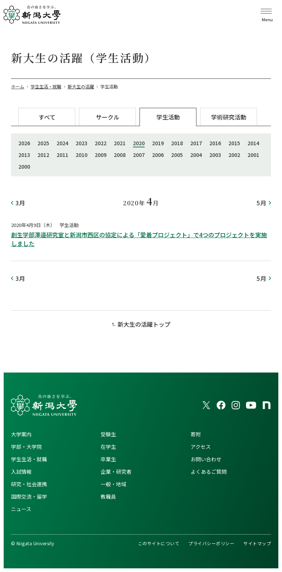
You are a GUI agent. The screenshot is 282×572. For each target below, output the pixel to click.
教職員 (108, 496)
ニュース (21, 509)
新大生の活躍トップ (144, 324)
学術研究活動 (228, 117)
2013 (24, 154)
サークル (107, 117)
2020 (139, 143)
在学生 (108, 446)
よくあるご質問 (209, 471)
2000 (24, 166)
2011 (62, 154)
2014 (253, 143)
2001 (253, 154)
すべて (47, 117)
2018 (177, 143)
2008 (120, 154)
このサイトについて (158, 543)
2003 (215, 154)
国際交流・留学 (29, 496)
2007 (139, 154)
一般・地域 (113, 484)
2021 (120, 143)
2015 (234, 143)
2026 (24, 143)
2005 (177, 154)
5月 (261, 202)
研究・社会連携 (29, 484)
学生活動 (168, 117)
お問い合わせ (206, 459)
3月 (20, 202)
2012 (43, 154)
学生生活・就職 (29, 459)
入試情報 (21, 471)
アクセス (201, 446)
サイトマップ (257, 543)
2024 (62, 143)
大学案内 (21, 434)
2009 (100, 154)
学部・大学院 (26, 446)
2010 (81, 154)
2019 (158, 143)
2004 (196, 154)
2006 (158, 154)
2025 (43, 143)
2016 (215, 143)
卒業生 (108, 459)
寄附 (196, 434)
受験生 (108, 434)
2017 (196, 143)
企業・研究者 (116, 471)
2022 (100, 143)
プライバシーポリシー (211, 543)
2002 (234, 154)
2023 (81, 143)
